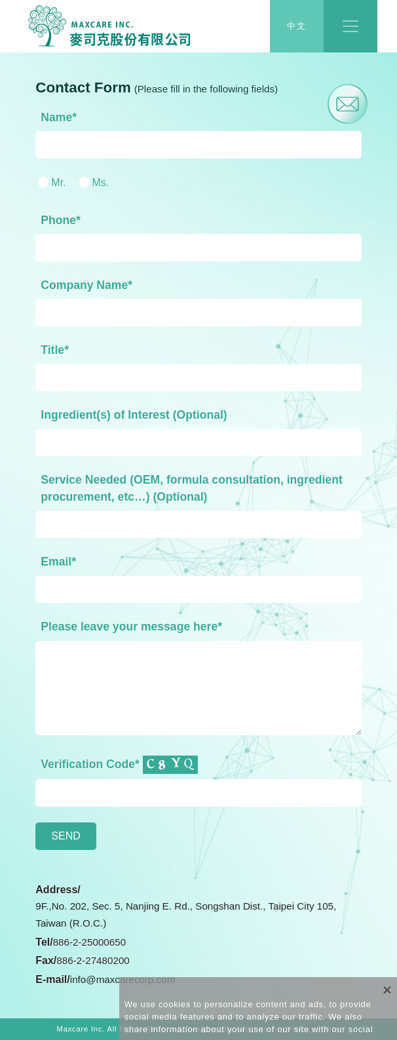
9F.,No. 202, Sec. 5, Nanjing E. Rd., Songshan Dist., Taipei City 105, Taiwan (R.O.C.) (185, 914)
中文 (296, 26)
